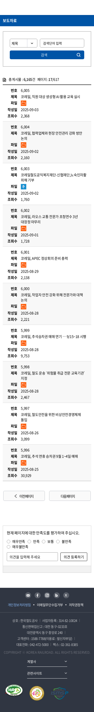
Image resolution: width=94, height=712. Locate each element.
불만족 (66, 541)
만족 (36, 541)
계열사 (31, 661)
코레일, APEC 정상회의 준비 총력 (44, 258)
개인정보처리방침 (19, 604)
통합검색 (79, 7)
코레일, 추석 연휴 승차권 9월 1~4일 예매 (49, 456)
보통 (50, 541)
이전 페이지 (26, 496)
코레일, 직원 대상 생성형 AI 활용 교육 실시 (50, 96)
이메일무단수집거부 (50, 604)
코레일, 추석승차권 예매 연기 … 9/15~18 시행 (53, 336)
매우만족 (18, 541)
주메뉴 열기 (88, 7)
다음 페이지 (68, 496)
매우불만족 (20, 547)
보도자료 (10, 20)
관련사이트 (34, 673)
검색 (44, 54)
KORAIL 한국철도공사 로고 (22, 7)
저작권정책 (76, 604)
